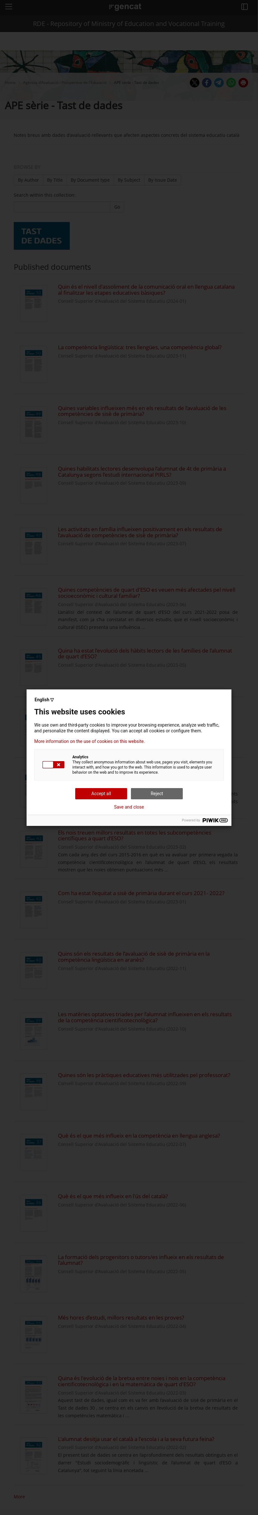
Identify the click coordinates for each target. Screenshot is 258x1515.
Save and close (129, 807)
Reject (157, 793)
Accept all (101, 793)
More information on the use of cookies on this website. (89, 741)
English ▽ (44, 699)
